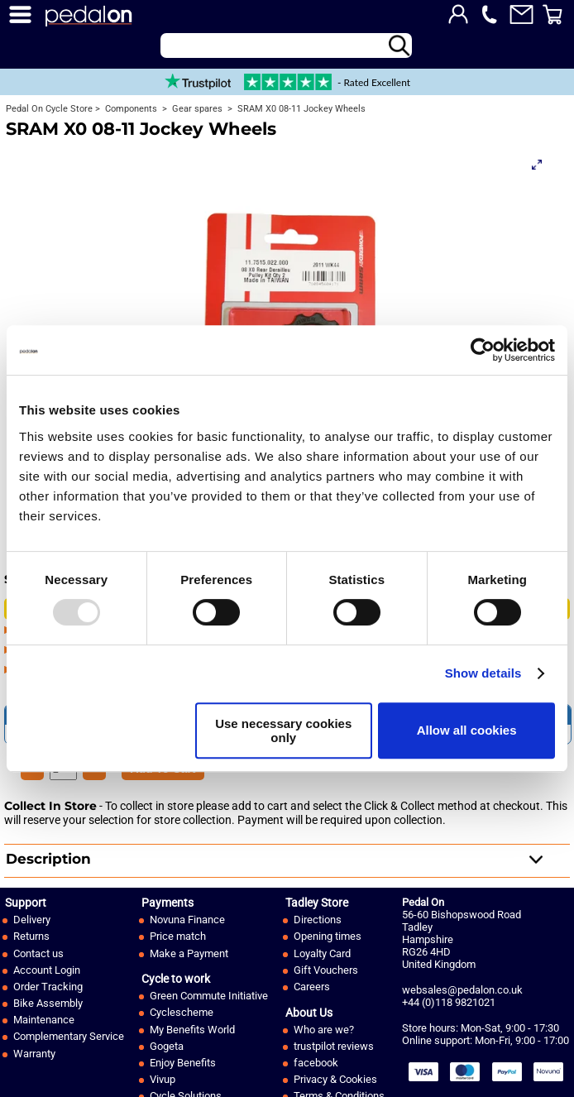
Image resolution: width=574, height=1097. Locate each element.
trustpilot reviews (334, 1046)
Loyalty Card (322, 953)
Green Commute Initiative (209, 995)
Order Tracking (48, 986)
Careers (312, 986)
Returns (31, 936)
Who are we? (324, 1029)
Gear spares (196, 108)
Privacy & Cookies (335, 1079)
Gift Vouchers (326, 970)
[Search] (286, 45)
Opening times (327, 936)
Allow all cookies (467, 730)
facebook (316, 1062)
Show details (483, 673)
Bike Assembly (48, 1003)
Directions (318, 919)
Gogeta (167, 1046)
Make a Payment (189, 953)
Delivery (31, 919)
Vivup (162, 1079)
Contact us (38, 953)
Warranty (34, 1053)
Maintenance (43, 1019)
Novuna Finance (187, 919)
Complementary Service (68, 1036)
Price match (178, 936)
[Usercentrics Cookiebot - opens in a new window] (482, 350)
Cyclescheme (181, 1012)
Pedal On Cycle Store (49, 108)
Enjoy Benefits (183, 1062)
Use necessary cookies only (283, 730)
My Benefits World (192, 1029)
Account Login (46, 970)
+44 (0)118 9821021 (448, 1002)
